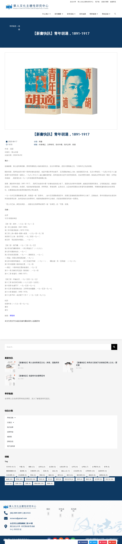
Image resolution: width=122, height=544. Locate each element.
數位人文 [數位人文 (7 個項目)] (65, 471)
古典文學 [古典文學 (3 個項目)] (64, 467)
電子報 (97, 2)
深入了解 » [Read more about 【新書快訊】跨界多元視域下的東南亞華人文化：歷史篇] (79, 368)
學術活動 (11, 418)
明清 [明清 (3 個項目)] (42, 475)
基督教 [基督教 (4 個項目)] (23, 471)
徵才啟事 (10, 427)
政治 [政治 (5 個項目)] (55, 471)
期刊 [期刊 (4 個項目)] (60, 475)
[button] (83, 542)
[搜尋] (114, 347)
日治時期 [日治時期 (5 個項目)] (22, 475)
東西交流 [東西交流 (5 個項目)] (103, 475)
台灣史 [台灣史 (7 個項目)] (85, 467)
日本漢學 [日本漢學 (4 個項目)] (10, 475)
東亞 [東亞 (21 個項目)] (70, 475)
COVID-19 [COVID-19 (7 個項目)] (11, 467)
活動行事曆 (104, 2)
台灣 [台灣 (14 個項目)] (75, 467)
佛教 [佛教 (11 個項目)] (31, 467)
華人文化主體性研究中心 (85, 2)
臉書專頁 (113, 2)
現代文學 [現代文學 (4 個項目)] (69, 479)
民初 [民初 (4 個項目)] (41, 479)
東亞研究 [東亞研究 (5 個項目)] (81, 475)
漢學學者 (10, 432)
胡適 (74, 145)
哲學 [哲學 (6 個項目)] (106, 467)
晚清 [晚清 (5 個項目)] (51, 475)
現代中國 (59, 145)
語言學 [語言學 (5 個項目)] (98, 479)
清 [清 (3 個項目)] (50, 479)
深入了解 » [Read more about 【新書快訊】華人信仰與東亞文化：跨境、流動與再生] (21, 368)
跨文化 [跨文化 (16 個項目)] (109, 479)
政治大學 (73, 2)
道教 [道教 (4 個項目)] (28, 483)
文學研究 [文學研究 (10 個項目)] (90, 471)
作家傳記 (42, 145)
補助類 (9, 437)
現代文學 (67, 145)
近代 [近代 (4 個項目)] (9, 483)
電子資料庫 (11, 446)
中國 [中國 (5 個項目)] (22, 467)
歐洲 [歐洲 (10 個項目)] (9, 479)
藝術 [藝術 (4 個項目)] (88, 479)
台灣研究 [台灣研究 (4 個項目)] (96, 467)
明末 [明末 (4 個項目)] (33, 475)
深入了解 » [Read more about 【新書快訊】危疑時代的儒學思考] (21, 378)
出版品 (10, 422)
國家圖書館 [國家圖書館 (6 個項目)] (11, 471)
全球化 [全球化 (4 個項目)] (41, 467)
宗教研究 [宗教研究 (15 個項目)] (34, 471)
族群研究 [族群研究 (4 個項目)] (102, 471)
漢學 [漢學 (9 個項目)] (58, 479)
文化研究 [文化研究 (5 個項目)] (78, 471)
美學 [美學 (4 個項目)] (79, 479)
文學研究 (50, 145)
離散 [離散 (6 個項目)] (50, 483)
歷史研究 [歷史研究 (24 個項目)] (30, 479)
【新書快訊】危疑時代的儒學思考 (31, 376)
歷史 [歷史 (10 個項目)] (19, 479)
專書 (40, 142)
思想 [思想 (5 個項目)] (45, 471)
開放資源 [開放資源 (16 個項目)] (38, 483)
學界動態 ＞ (14, 26)
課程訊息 (10, 441)
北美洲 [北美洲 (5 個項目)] (52, 467)
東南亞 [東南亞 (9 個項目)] (92, 475)
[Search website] (115, 14)
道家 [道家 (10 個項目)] (18, 483)
